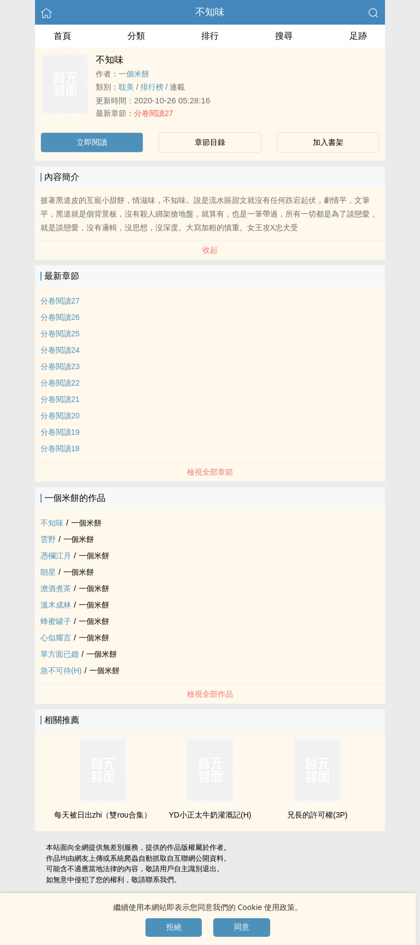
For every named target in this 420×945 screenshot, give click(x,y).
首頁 (62, 35)
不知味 (210, 12)
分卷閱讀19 (60, 432)
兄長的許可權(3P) (317, 814)
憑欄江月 (55, 555)
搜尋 (284, 35)
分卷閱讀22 (60, 382)
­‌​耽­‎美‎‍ (126, 87)
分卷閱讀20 (60, 415)
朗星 (48, 572)
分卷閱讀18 (60, 448)
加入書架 (328, 142)
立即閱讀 (92, 142)
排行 (210, 35)
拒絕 (174, 927)
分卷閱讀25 (60, 333)
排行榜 (152, 87)
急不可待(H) (60, 670)
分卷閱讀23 (60, 366)
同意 (241, 927)
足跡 (358, 35)
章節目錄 (210, 142)
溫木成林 (55, 604)
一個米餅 (134, 73)
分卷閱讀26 (60, 317)
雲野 (48, 539)
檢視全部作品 (210, 694)
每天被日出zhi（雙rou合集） (102, 814)
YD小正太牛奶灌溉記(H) (210, 814)
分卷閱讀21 (60, 399)
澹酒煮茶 (55, 588)
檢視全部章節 (210, 472)
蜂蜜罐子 (55, 621)
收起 (210, 250)
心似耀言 (55, 637)
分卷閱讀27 (153, 113)
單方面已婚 (59, 654)
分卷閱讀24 (60, 350)
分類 (136, 35)
